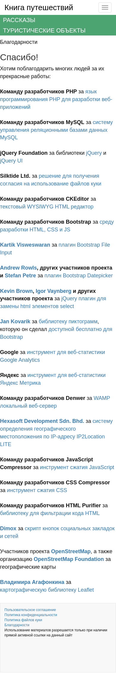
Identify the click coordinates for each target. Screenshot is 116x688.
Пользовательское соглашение (30, 610)
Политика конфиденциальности (30, 615)
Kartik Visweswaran (25, 245)
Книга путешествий (38, 7)
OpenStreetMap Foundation (69, 559)
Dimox (8, 528)
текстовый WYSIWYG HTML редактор (46, 207)
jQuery (94, 153)
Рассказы (19, 20)
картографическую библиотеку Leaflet (47, 590)
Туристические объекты (44, 30)
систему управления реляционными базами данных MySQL (56, 129)
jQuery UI (11, 161)
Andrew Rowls (18, 268)
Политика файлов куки (23, 620)
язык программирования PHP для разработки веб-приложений (56, 99)
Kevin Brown (16, 291)
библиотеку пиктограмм (68, 321)
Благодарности (16, 625)
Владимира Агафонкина (32, 582)
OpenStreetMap (71, 551)
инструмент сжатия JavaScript (77, 467)
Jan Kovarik (15, 321)
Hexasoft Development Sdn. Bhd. (42, 421)
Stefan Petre (20, 276)
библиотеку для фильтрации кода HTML (50, 513)
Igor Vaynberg (53, 291)
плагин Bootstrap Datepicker (78, 276)
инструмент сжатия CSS (37, 490)
